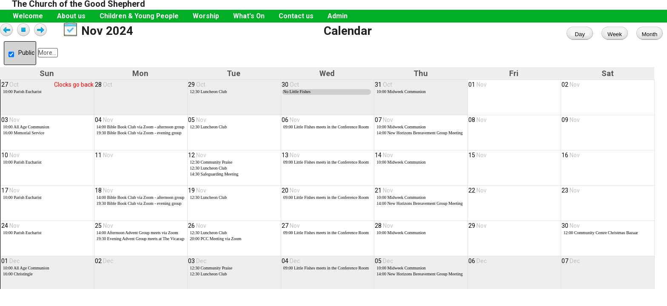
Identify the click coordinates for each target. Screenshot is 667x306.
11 (104, 158)
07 (384, 121)
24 (10, 231)
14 (384, 158)
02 (571, 84)
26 (197, 231)
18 (104, 194)
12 (197, 158)
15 (477, 158)
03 (10, 121)
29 (196, 84)
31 (383, 84)
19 (197, 194)
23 (571, 194)
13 (291, 158)
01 (477, 84)
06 (291, 121)
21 (384, 194)
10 (10, 158)
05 (197, 121)
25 (104, 231)
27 (10, 84)
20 (291, 194)
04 (104, 121)
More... (47, 52)
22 (477, 194)
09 (571, 121)
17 (10, 194)
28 (103, 84)
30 (290, 84)
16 (571, 158)
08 (477, 121)
